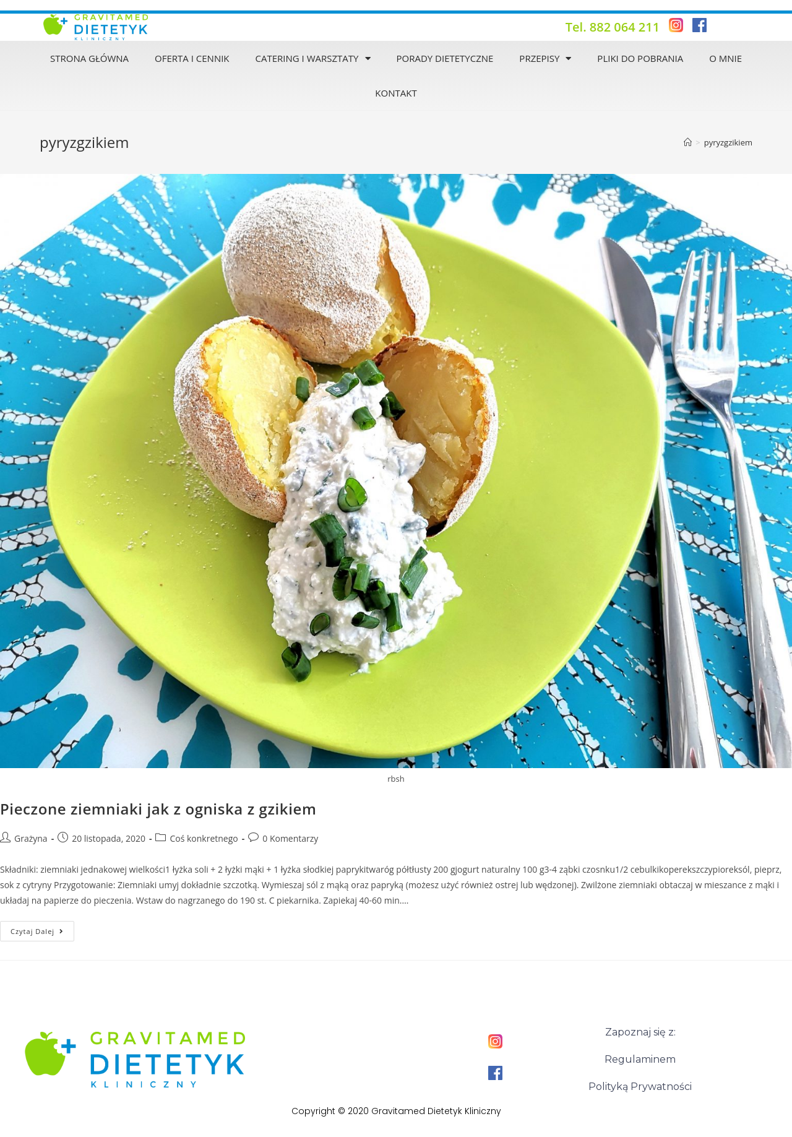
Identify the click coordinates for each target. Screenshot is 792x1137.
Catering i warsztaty (313, 58)
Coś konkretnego (204, 838)
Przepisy (545, 58)
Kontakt (395, 93)
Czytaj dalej (42, 928)
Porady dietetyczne (444, 58)
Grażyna (31, 838)
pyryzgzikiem (728, 142)
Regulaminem (640, 1059)
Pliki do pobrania (640, 58)
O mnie (725, 58)
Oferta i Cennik (192, 58)
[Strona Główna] (688, 142)
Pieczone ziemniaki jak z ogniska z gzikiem (158, 808)
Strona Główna (89, 58)
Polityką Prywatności (640, 1086)
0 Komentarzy (290, 838)
